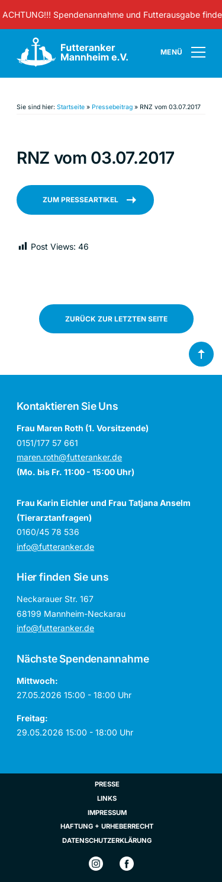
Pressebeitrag (112, 107)
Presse (107, 784)
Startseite (71, 107)
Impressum (107, 812)
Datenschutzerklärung (107, 840)
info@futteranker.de (55, 547)
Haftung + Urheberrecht (106, 826)
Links (107, 798)
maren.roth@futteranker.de (69, 457)
